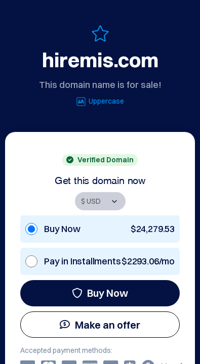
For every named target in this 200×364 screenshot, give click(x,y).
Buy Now (100, 293)
